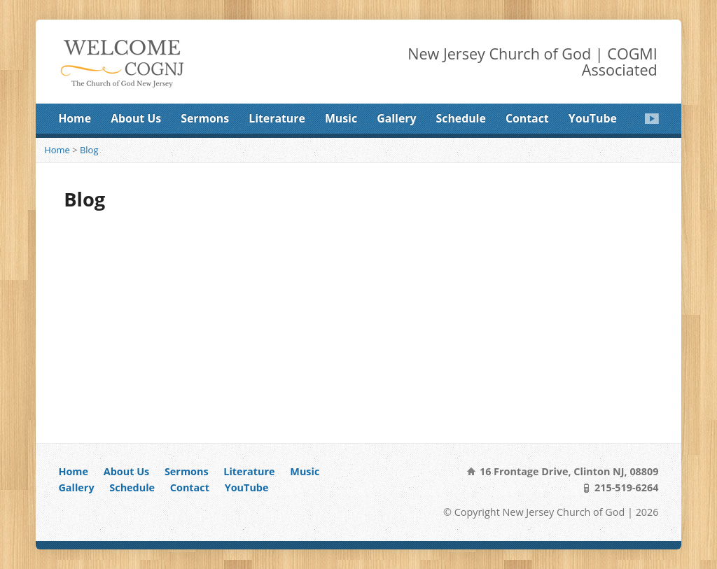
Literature (277, 118)
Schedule (461, 118)
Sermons (205, 118)
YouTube (593, 118)
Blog (89, 149)
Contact (527, 118)
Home (74, 118)
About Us (136, 118)
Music (341, 118)
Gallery (396, 118)
